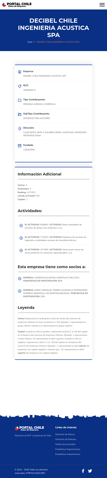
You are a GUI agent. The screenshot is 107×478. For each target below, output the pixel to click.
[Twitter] (90, 471)
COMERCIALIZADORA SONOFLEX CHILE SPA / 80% (51, 279)
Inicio (30, 42)
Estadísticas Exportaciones (67, 449)
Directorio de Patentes (65, 439)
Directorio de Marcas (65, 434)
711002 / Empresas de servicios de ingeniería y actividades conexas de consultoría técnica (55, 239)
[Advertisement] (53, 391)
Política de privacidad (65, 444)
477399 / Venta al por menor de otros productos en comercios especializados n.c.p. (54, 251)
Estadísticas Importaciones (67, 454)
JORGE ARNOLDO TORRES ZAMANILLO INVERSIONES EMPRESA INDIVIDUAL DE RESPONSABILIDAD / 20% (55, 293)
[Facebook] (83, 471)
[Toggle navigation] (102, 4)
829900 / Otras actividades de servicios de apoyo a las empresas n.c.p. (53, 226)
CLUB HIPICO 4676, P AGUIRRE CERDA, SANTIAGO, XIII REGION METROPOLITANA (54, 134)
